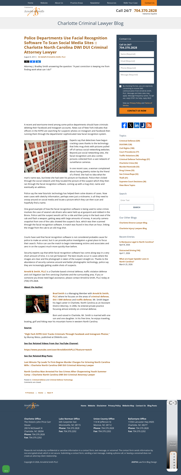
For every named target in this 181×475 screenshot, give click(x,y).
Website (44, 3)
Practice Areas (76, 3)
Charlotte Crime (128, 163)
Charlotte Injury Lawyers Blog (133, 228)
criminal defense (100, 296)
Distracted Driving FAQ (129, 250)
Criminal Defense (39, 380)
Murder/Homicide (129, 166)
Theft (123, 178)
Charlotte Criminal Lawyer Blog (34, 11)
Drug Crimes (126, 170)
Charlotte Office (32, 418)
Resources (111, 3)
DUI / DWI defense (62, 299)
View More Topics (127, 185)
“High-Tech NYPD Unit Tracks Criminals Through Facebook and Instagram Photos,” (67, 334)
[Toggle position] (168, 401)
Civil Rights (126, 148)
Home (30, 3)
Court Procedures (129, 152)
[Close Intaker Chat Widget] (173, 401)
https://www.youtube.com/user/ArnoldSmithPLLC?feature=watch (58, 349)
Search (136, 207)
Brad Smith (58, 293)
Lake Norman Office (69, 418)
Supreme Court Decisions (132, 181)
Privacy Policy (135, 103)
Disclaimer (102, 405)
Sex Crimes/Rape (128, 174)
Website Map (128, 405)
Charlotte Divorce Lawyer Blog (133, 222)
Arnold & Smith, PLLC (35, 271)
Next (50, 392)
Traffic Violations (129, 155)
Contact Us (149, 3)
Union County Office (104, 418)
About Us (59, 3)
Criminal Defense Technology (61, 380)
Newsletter (95, 3)
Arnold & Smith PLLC (49, 462)
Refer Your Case (130, 3)
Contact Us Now (136, 110)
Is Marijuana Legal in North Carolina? (136, 242)
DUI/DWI (125, 144)
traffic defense (84, 299)
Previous (29, 392)
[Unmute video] (140, 401)
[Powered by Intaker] (161, 470)
